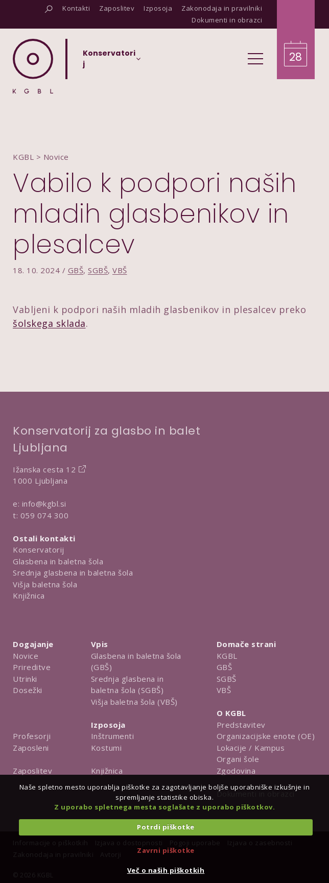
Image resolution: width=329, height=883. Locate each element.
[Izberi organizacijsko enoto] (109, 62)
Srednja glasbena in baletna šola (73, 572)
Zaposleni (31, 748)
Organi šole (238, 759)
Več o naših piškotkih (166, 870)
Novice (25, 656)
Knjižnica (29, 595)
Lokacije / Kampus (251, 748)
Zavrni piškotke (166, 850)
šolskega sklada (49, 323)
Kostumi (106, 748)
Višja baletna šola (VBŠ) (134, 702)
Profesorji (32, 736)
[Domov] (33, 66)
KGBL (227, 656)
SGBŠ (98, 270)
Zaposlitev (32, 771)
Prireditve (32, 667)
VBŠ (119, 270)
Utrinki (25, 679)
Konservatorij (38, 549)
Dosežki (27, 690)
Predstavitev (241, 725)
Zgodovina (236, 771)
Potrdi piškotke (166, 826)
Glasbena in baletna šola (58, 561)
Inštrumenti (112, 736)
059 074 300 (44, 515)
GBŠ (76, 270)
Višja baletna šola (45, 584)
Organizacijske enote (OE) (266, 736)
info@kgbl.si (44, 503)
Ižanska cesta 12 (44, 469)
